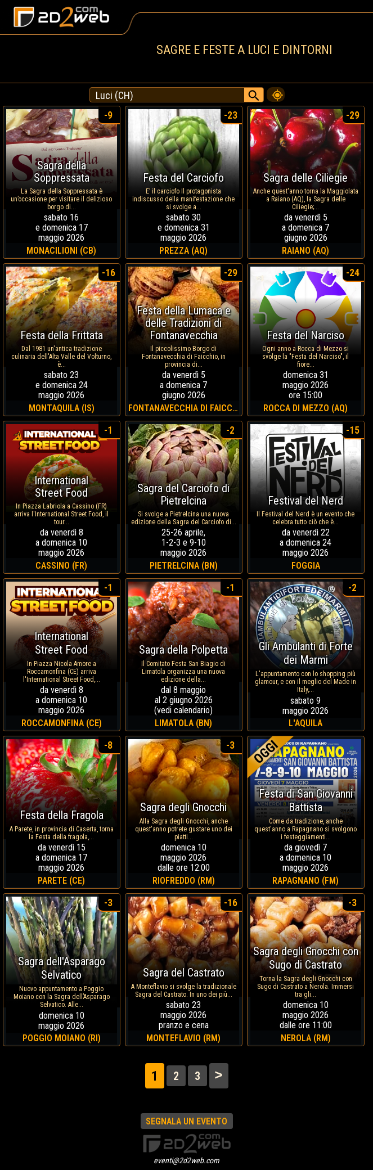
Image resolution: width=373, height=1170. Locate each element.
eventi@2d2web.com (186, 1160)
